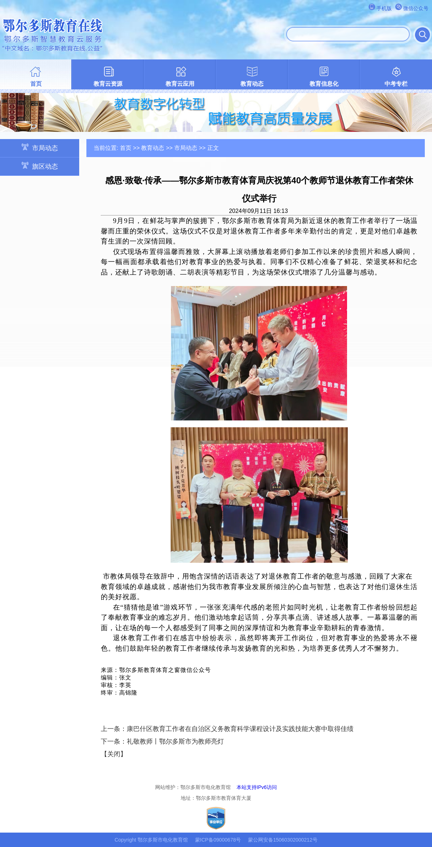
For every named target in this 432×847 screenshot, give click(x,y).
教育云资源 (108, 84)
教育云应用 (180, 84)
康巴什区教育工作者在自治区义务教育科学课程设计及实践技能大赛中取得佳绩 (240, 728)
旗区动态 (40, 166)
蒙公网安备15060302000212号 (283, 840)
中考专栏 (396, 84)
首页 (36, 84)
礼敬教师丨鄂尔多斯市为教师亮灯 (175, 741)
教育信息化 (324, 84)
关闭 (113, 754)
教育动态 (252, 84)
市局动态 (40, 147)
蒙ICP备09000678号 (218, 840)
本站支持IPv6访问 (257, 787)
